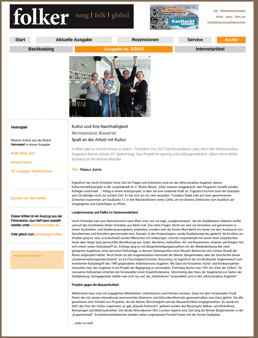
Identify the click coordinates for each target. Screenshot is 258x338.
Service (195, 39)
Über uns (240, 16)
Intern (229, 16)
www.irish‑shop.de (44, 225)
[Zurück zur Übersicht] (28, 198)
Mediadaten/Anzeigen (232, 10)
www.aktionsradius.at (27, 255)
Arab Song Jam (23, 153)
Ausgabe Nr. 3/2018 (124, 49)
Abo (215, 10)
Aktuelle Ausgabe (74, 39)
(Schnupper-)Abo (48, 234)
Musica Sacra (21, 162)
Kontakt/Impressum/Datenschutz (225, 21)
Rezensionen (145, 39)
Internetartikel (210, 49)
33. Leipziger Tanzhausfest (31, 171)
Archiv (231, 39)
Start (20, 39)
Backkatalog (41, 49)
